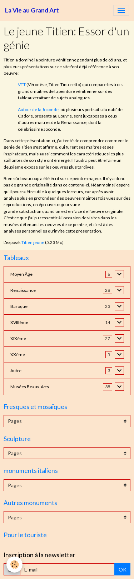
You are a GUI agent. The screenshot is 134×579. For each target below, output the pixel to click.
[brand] (32, 10)
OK (122, 569)
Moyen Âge (21, 274)
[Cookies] (14, 564)
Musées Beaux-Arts (29, 386)
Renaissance (23, 290)
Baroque (19, 306)
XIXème (18, 338)
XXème (17, 354)
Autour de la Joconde (38, 109)
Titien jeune (32, 242)
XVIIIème (19, 322)
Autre (15, 370)
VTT (22, 84)
